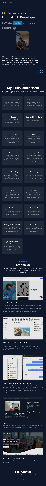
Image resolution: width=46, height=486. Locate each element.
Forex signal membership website (13, 458)
